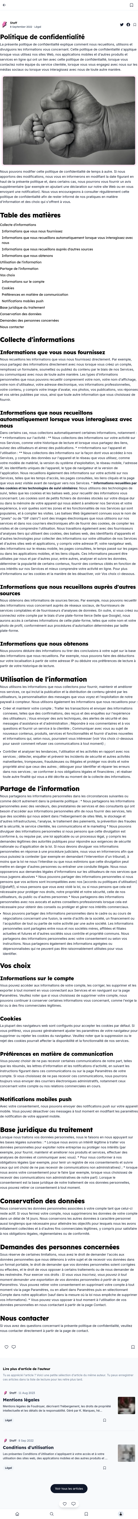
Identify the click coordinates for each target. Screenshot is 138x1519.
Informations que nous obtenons (27, 256)
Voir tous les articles (69, 1488)
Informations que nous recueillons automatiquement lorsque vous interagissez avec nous (67, 240)
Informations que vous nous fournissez (32, 231)
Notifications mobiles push (22, 301)
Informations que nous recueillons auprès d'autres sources (47, 249)
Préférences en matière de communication (35, 295)
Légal (37, 26)
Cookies (8, 288)
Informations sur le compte (23, 282)
